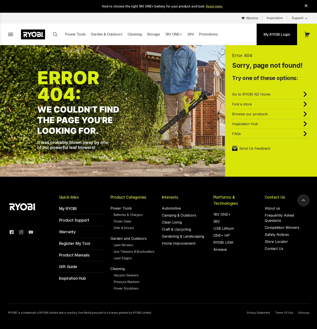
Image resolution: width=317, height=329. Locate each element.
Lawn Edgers (123, 258)
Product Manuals (74, 255)
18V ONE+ (173, 34)
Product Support (74, 220)
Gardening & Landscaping (183, 236)
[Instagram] (21, 233)
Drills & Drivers (124, 228)
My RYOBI (68, 208)
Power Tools (75, 34)
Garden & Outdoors (106, 34)
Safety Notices (277, 234)
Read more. (214, 6)
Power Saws (122, 221)
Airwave (220, 249)
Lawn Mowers (123, 245)
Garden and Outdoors (128, 238)
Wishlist (252, 18)
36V (190, 34)
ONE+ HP (221, 235)
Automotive (171, 208)
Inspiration (275, 18)
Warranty (67, 231)
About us (272, 208)
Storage (153, 34)
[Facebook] (11, 233)
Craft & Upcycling (176, 229)
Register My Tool (74, 243)
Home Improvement (178, 243)
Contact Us (275, 197)
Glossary (303, 312)
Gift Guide (68, 266)
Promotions (208, 34)
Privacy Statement (258, 312)
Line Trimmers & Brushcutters (134, 251)
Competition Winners (282, 227)
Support (297, 18)
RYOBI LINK (223, 242)
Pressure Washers (127, 282)
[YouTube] (31, 233)
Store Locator (276, 241)
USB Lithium (223, 228)
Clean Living (172, 222)
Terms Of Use (284, 312)
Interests (170, 197)
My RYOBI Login (277, 34)
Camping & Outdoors (179, 215)
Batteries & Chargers (128, 215)
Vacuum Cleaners (126, 275)
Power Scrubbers (126, 288)
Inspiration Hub (72, 278)
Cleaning (135, 34)
